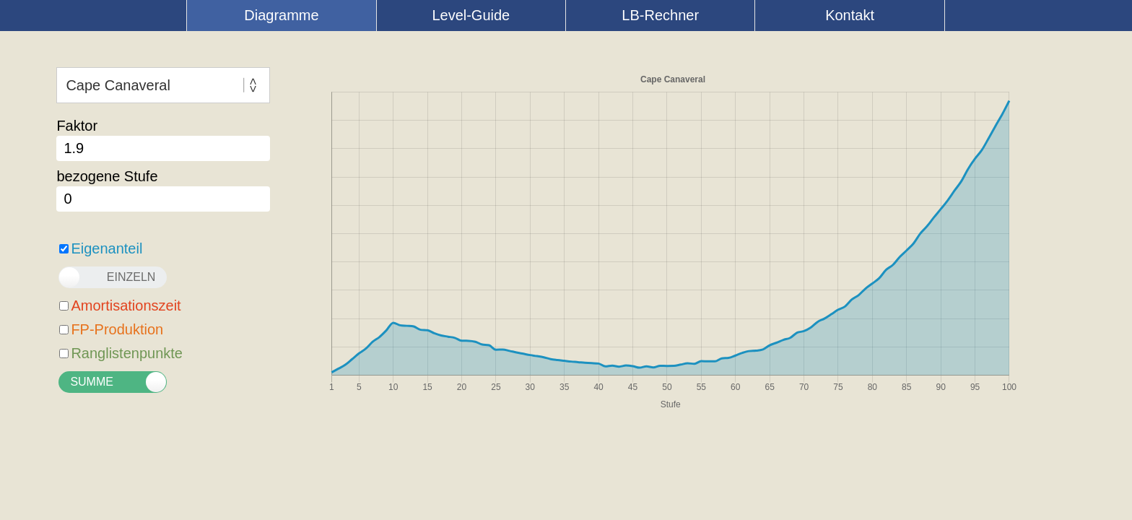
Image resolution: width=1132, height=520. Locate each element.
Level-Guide (471, 15)
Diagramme (281, 15)
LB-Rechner (660, 15)
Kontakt (849, 15)
